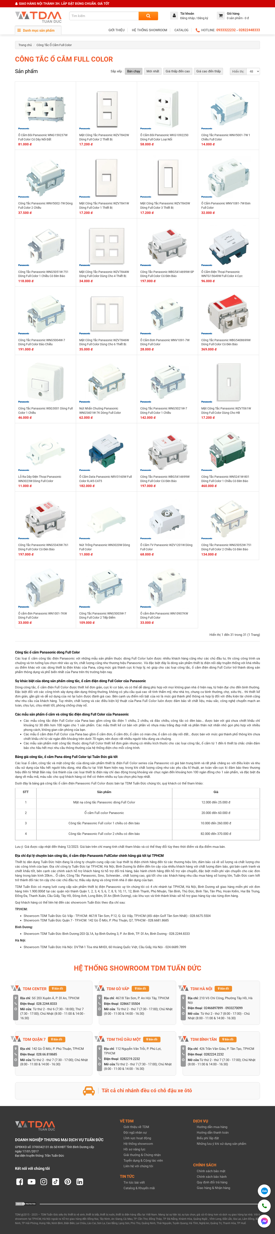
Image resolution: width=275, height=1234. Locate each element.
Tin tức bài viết (134, 1182)
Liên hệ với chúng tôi (138, 1166)
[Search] (148, 16)
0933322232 (226, 30)
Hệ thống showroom (138, 1144)
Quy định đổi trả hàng (212, 1182)
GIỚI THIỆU (116, 30)
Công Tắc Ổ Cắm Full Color (54, 45)
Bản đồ (57, 988)
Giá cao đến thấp (208, 71)
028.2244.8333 (46, 1004)
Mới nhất (153, 71)
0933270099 (234, 1008)
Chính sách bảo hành (212, 1177)
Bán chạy (133, 71)
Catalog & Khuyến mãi (139, 1188)
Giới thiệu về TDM (136, 1127)
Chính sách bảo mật (211, 1171)
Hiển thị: (238, 71)
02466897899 (213, 1008)
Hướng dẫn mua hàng (212, 1127)
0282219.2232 (130, 1059)
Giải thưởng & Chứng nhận (142, 1155)
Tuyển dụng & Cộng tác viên (143, 1160)
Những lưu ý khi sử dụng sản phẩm (221, 1144)
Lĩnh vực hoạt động (137, 1138)
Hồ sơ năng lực (134, 1149)
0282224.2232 (214, 1054)
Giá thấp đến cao (178, 71)
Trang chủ (25, 45)
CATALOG (181, 30)
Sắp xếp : (117, 71)
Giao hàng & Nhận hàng (213, 1188)
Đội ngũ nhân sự (135, 1132)
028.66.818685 (46, 1054)
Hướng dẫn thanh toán (213, 1132)
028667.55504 (130, 1004)
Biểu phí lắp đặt (208, 1138)
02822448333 (249, 30)
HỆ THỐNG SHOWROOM (149, 30)
